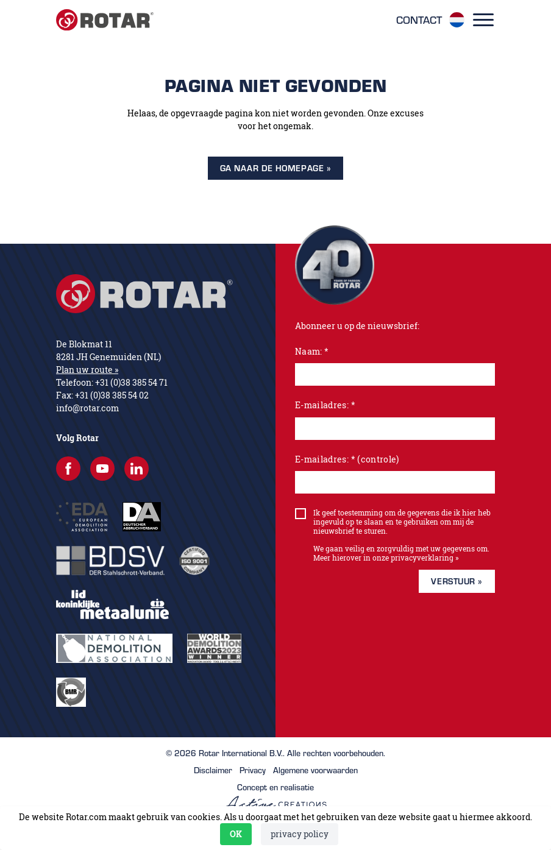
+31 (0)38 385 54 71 (131, 382)
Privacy (253, 770)
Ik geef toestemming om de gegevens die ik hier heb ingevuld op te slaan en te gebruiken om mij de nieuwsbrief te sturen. (402, 522)
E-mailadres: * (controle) (347, 459)
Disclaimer (213, 770)
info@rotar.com (87, 408)
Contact (419, 20)
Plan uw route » (87, 369)
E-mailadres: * (325, 404)
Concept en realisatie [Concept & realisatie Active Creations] (276, 796)
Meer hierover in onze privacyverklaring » (386, 558)
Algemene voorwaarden (315, 770)
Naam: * (312, 351)
